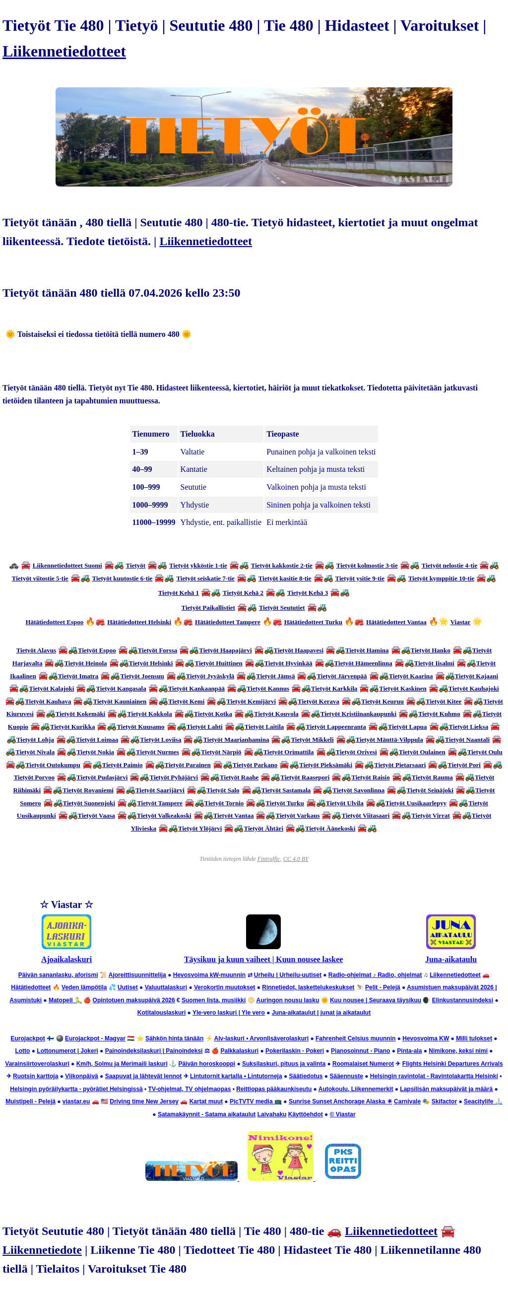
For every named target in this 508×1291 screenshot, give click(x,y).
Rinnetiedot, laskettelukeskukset (308, 987)
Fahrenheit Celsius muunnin (355, 1038)
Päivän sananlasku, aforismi (58, 974)
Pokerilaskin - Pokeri (294, 1050)
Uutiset (128, 987)
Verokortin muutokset (224, 987)
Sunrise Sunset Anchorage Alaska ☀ (340, 1101)
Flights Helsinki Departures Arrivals (452, 1063)
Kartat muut (206, 1101)
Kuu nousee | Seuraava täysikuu (375, 1000)
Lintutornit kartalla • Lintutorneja (236, 1076)
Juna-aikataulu (451, 959)
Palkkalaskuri (239, 1050)
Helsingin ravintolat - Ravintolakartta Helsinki (434, 1076)
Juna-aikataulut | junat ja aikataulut (321, 1012)
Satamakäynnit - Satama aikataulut (206, 1114)
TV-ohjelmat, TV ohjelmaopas (189, 1089)
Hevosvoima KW (425, 1038)
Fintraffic (268, 858)
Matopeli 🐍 (65, 1000)
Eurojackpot (28, 1038)
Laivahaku (272, 1114)
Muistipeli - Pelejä (30, 1101)
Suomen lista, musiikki (214, 1000)
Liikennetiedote (42, 1249)
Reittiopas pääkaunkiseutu (274, 1089)
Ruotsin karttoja (35, 1076)
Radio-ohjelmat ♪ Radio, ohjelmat (375, 974)
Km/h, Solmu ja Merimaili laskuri (122, 1063)
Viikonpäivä (81, 1076)
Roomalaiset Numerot (363, 1063)
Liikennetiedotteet (64, 51)
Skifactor (444, 1101)
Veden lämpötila (84, 987)
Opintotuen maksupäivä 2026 (134, 1000)
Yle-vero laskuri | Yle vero (228, 1012)
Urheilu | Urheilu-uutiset (287, 974)
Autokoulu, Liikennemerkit (355, 1089)
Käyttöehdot (305, 1114)
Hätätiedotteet (31, 987)
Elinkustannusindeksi (462, 1000)
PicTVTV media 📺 (256, 1101)
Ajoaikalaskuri (66, 959)
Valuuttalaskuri (166, 987)
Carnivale (407, 1101)
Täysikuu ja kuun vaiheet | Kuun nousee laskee (263, 959)
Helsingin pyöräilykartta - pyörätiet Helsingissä (76, 1089)
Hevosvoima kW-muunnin (209, 974)
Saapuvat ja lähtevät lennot (143, 1076)
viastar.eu (76, 1101)
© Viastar (343, 1114)
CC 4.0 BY (296, 858)
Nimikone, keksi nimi (458, 1050)
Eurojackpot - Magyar (95, 1038)
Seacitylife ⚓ (483, 1101)
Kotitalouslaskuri (161, 1012)
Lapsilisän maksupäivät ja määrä (446, 1089)
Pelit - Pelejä (382, 987)
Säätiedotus (306, 1076)
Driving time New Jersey (144, 1101)
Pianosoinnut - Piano (360, 1050)
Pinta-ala (409, 1050)
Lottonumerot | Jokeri (67, 1050)
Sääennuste (346, 1076)
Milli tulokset (474, 1038)
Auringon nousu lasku (287, 1000)
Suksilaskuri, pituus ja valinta (283, 1063)
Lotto (22, 1050)
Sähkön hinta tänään (174, 1038)
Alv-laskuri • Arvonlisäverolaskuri (261, 1038)
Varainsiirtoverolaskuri (37, 1063)
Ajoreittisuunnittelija (137, 974)
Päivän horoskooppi (206, 1063)
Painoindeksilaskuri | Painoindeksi (154, 1050)
